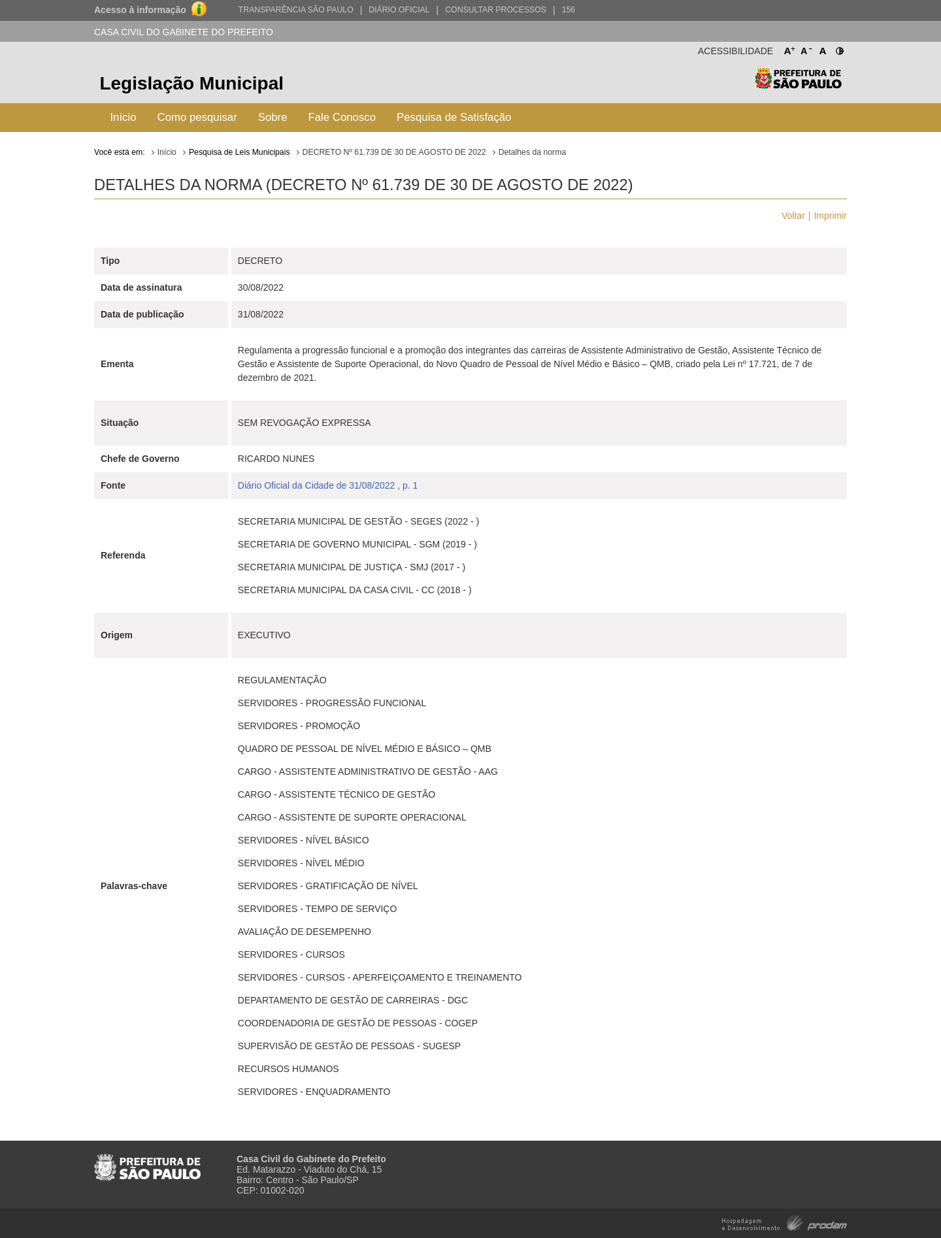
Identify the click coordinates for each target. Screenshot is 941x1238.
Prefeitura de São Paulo (798, 85)
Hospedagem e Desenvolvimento (784, 1222)
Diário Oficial (399, 9)
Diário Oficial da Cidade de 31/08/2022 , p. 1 (328, 485)
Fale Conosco (342, 117)
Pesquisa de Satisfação (454, 117)
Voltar (793, 215)
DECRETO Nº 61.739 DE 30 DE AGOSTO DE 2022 (394, 152)
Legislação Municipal (191, 83)
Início (123, 117)
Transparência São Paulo (296, 9)
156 (568, 9)
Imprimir (830, 215)
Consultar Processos (495, 9)
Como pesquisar (197, 117)
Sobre (273, 117)
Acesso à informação (140, 10)
